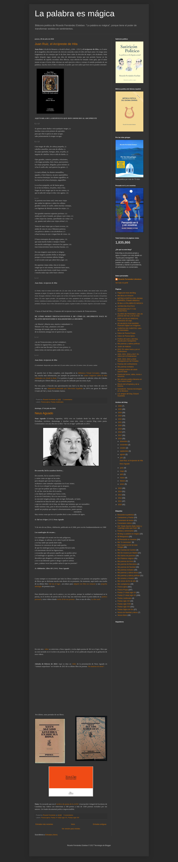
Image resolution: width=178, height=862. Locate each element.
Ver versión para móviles (71, 829)
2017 (120, 435)
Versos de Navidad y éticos (128, 612)
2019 (120, 429)
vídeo (47, 649)
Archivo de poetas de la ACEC (67, 804)
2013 (120, 495)
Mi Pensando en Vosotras (127, 539)
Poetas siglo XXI (73, 817)
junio (122, 468)
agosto (122, 454)
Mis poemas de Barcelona (127, 564)
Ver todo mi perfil (121, 283)
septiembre (124, 451)
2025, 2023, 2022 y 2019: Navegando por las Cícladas (128, 360)
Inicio (73, 824)
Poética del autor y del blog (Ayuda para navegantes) (128, 340)
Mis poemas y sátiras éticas (128, 573)
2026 (120, 406)
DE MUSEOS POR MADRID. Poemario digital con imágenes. (129, 324)
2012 (120, 498)
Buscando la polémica (126, 515)
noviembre (124, 445)
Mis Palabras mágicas (126, 558)
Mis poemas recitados (126, 367)
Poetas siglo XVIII (124, 604)
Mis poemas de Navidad (126, 567)
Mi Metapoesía (123, 537)
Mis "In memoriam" (125, 542)
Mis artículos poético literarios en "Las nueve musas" (130, 380)
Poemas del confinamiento (127, 364)
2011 (120, 501)
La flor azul (95, 599)
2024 (120, 413)
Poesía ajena (45, 402)
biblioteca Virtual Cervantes (88, 373)
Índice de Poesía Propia (126, 333)
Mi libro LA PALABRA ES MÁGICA (130, 303)
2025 (120, 409)
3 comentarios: (69, 815)
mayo (122, 471)
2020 (120, 425)
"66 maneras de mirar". (96, 666)
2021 (120, 422)
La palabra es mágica (75, 13)
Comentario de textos (125, 520)
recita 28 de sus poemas (66, 599)
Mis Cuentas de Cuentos (127, 550)
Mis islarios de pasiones (126, 556)
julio (121, 458)
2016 (120, 439)
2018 (120, 432)
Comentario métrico (125, 523)
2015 (120, 488)
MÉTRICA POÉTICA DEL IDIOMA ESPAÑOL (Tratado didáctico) (130, 299)
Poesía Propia (123, 590)
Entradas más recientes (44, 824)
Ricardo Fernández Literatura (129, 279)
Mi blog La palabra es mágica (128, 534)
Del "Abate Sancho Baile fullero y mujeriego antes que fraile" (130, 527)
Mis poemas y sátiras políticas (129, 344)
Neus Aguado (44, 413)
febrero (123, 481)
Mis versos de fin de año (127, 581)
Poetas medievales (57, 402)
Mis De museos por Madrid (127, 553)
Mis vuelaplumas (124, 584)
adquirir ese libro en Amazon (85, 584)
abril (122, 474)
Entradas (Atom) (51, 835)
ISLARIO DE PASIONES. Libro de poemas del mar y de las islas (130, 315)
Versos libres (122, 615)
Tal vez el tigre (54, 584)
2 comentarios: (68, 399)
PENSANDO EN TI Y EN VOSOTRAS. (127, 310)
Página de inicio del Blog (127, 293)
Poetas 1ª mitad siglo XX (127, 593)
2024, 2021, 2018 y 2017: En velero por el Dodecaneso (128, 355)
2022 (120, 419)
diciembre (124, 441)
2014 (120, 491)
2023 (120, 416)
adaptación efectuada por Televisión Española (65, 388)
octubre (123, 448)
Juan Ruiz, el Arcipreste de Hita (56, 44)
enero (122, 484)
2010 (120, 505)
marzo (122, 478)
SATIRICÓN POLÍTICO (126, 306)
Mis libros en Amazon (125, 296)
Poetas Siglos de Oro (125, 609)
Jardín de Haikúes (124, 347)
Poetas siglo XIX (124, 601)
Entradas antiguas (99, 824)
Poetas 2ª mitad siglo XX (59, 817)
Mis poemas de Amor (125, 561)
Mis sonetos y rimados (126, 578)
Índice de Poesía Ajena (126, 336)
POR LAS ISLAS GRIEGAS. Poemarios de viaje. (128, 320)
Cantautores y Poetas (126, 517)
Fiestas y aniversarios (126, 531)
